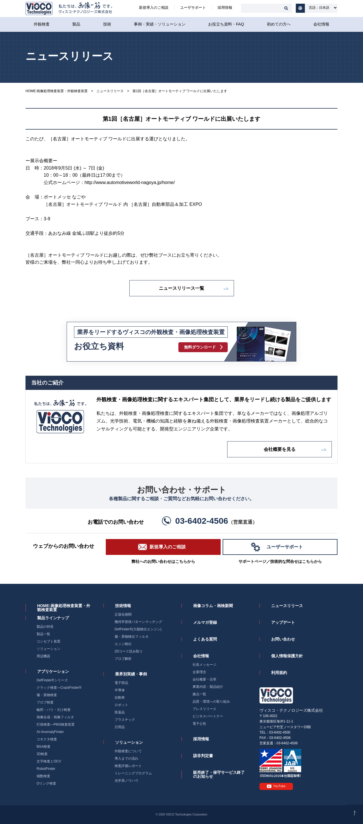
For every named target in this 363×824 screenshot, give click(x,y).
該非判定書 (203, 756)
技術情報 (123, 606)
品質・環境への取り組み (211, 701)
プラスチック (125, 720)
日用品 (120, 727)
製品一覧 (43, 634)
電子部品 (121, 683)
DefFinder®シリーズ (52, 680)
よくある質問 (205, 639)
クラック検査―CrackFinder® (59, 688)
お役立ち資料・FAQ (226, 24)
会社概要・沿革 (204, 679)
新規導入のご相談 (153, 7)
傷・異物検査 (47, 695)
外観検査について (128, 751)
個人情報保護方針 (287, 656)
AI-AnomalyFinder (50, 732)
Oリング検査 (46, 783)
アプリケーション (53, 671)
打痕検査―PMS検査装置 (56, 724)
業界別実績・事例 (131, 674)
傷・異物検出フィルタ (132, 637)
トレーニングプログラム (133, 773)
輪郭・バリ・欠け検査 (54, 710)
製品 (76, 24)
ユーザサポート (193, 7)
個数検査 (43, 776)
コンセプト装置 (48, 641)
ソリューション (48, 649)
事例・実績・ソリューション (159, 24)
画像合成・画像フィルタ (55, 717)
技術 (107, 24)
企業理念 (199, 672)
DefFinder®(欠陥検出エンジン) (138, 629)
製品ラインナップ (53, 618)
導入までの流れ (126, 758)
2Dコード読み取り (129, 651)
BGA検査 (43, 747)
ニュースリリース (110, 91)
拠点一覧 (199, 694)
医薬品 (120, 712)
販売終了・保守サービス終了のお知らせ (219, 774)
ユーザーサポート (285, 546)
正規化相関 (123, 614)
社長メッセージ (204, 665)
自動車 (120, 698)
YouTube (279, 786)
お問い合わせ (283, 639)
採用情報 (225, 7)
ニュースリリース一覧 (181, 288)
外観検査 (42, 24)
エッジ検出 (123, 644)
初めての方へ (279, 24)
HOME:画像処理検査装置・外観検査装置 (57, 91)
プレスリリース (204, 709)
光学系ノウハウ (126, 781)
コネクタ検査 (47, 739)
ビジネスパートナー (208, 716)
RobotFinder (46, 769)
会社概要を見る (280, 449)
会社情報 (321, 24)
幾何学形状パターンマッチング (138, 622)
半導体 (120, 690)
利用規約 (279, 673)
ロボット (121, 705)
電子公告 (199, 724)
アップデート (283, 622)
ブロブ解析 (123, 659)
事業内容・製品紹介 (208, 687)
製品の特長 (45, 627)
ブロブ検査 (45, 702)
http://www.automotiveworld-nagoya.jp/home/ (130, 182)
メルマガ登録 (205, 622)
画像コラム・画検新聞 (213, 606)
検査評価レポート (128, 766)
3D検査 (42, 754)
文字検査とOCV (49, 761)
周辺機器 (43, 656)
